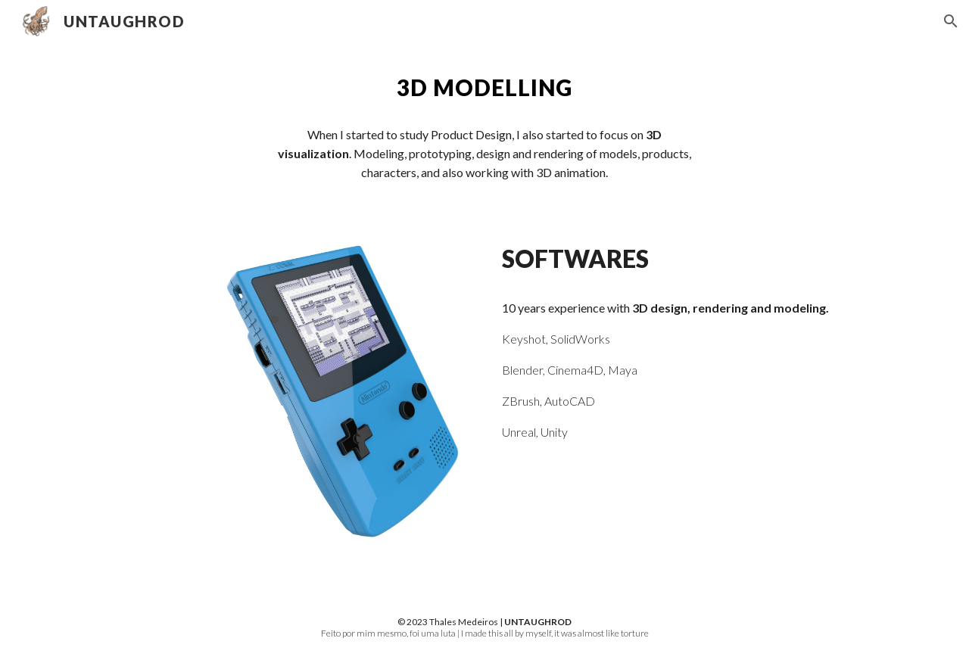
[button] (951, 21)
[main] (484, 88)
